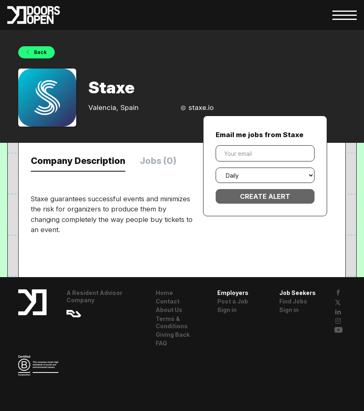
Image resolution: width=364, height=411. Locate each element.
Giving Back (173, 334)
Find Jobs (293, 301)
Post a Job (232, 301)
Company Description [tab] (78, 160)
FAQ (161, 343)
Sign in (227, 309)
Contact (168, 301)
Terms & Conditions (172, 322)
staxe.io (201, 107)
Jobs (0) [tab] (158, 160)
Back (40, 52)
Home (164, 292)
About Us (169, 309)
